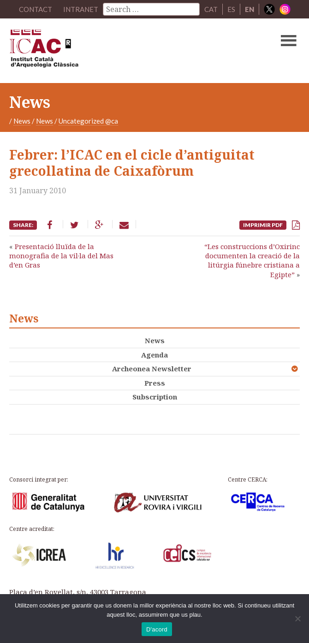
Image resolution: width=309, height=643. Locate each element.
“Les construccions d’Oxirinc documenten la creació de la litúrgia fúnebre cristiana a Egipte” (252, 260)
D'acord (156, 629)
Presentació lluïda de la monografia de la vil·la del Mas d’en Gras (61, 256)
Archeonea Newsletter (151, 368)
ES (231, 9)
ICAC (123, 51)
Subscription (154, 396)
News (21, 121)
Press (154, 382)
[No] (297, 618)
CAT (211, 9)
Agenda (154, 354)
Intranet (80, 9)
